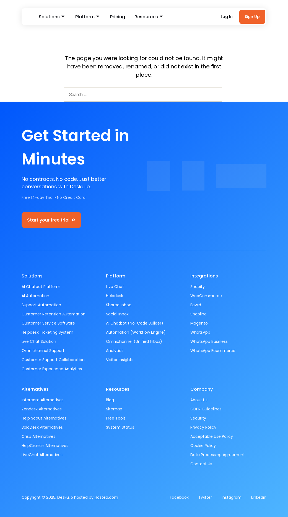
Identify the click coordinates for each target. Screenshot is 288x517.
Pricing (117, 17)
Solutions (51, 17)
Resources (147, 17)
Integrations (204, 276)
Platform (87, 17)
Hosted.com (106, 497)
